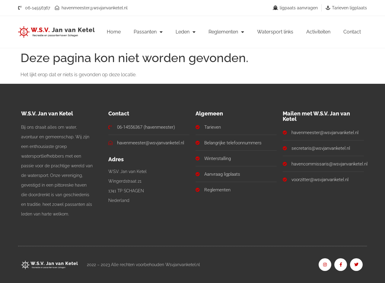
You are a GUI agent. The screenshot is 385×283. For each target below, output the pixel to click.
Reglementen (226, 32)
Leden (186, 32)
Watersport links (275, 32)
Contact (352, 32)
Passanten (148, 32)
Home (114, 32)
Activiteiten (318, 32)
